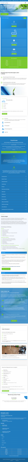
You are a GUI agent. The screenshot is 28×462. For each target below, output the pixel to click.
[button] (25, 2)
